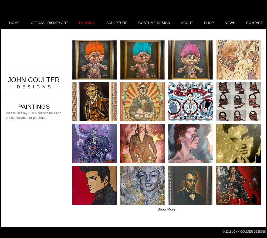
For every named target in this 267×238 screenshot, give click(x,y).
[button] (94, 60)
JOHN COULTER (34, 80)
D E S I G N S (33, 87)
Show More (166, 209)
